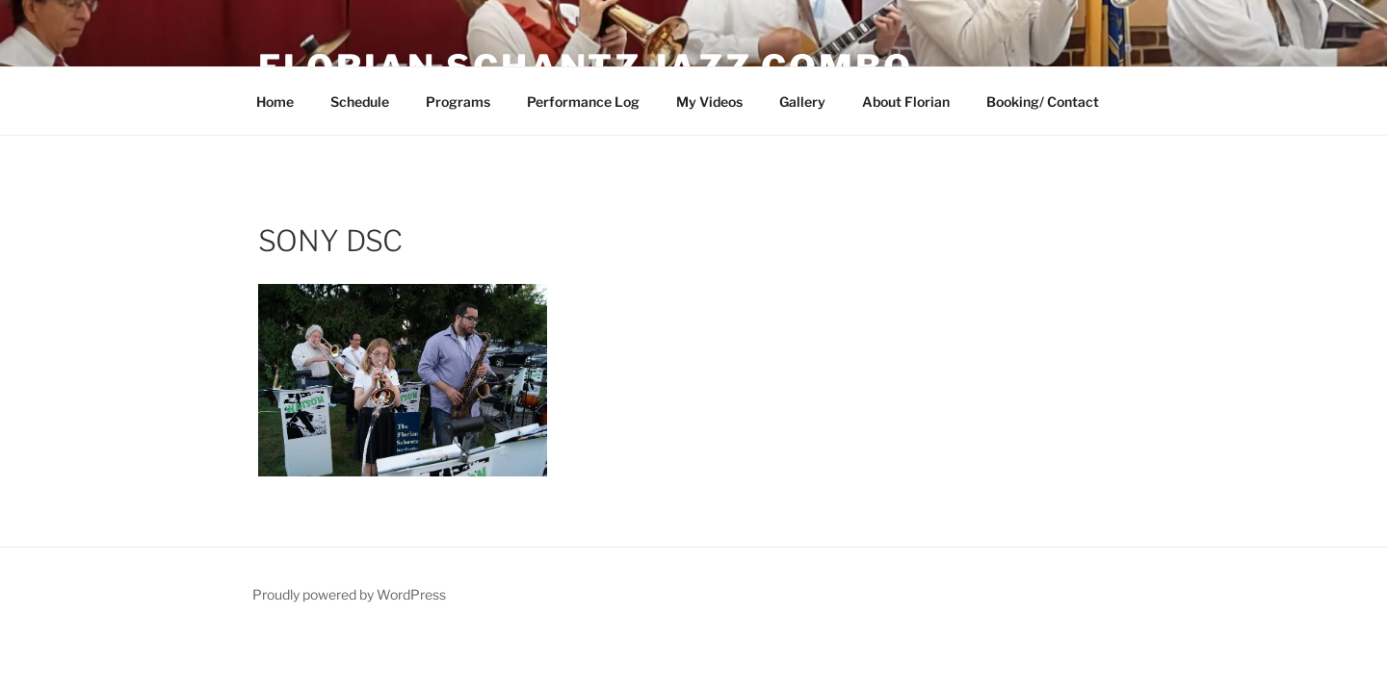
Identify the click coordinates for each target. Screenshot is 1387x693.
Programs (458, 101)
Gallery (802, 101)
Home (275, 101)
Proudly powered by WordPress (349, 594)
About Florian (906, 101)
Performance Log (583, 101)
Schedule (359, 101)
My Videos (709, 101)
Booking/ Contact (1042, 101)
